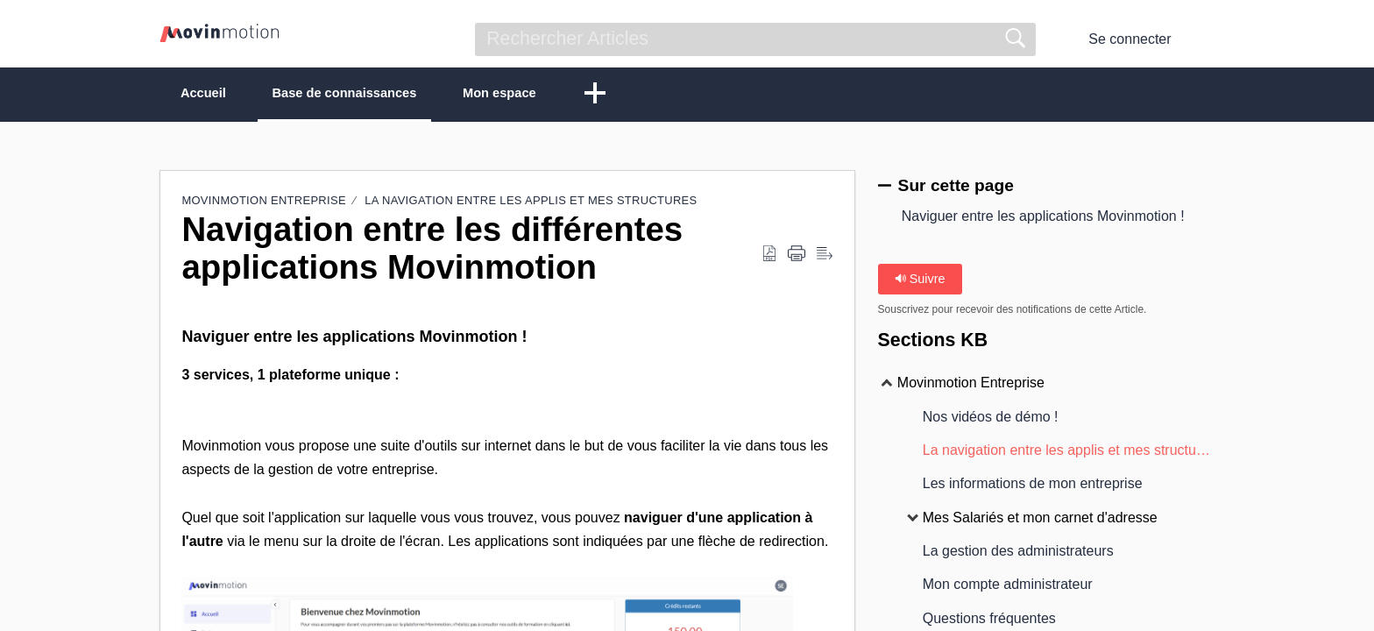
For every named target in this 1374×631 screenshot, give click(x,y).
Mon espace (561, 94)
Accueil (215, 94)
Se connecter (1129, 39)
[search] (755, 39)
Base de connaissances (380, 94)
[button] (1204, 39)
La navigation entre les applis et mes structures (531, 202)
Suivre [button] (920, 280)
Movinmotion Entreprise (263, 202)
